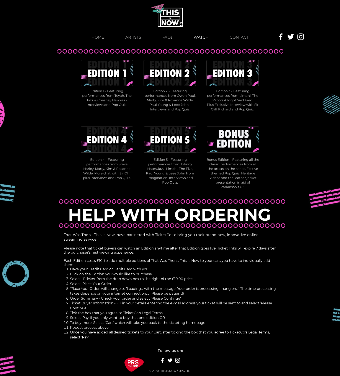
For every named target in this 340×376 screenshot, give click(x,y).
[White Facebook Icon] (280, 36)
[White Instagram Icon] (300, 36)
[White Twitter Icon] (290, 36)
